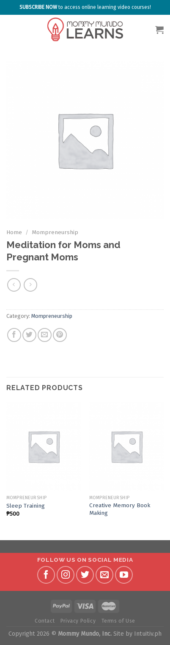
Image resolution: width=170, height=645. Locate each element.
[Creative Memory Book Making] (126, 446)
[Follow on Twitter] (85, 575)
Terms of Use (118, 621)
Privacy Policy (78, 621)
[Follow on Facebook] (46, 575)
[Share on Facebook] (14, 335)
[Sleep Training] (43, 446)
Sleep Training (25, 505)
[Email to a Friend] (45, 335)
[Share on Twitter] (29, 335)
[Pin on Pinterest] (60, 335)
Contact (45, 621)
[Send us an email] (104, 575)
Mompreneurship (55, 232)
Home (14, 232)
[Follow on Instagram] (65, 575)
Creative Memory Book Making (119, 509)
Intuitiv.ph (148, 633)
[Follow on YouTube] (124, 575)
